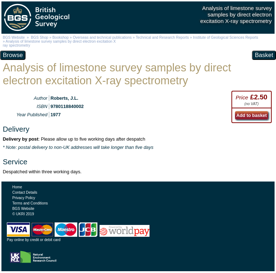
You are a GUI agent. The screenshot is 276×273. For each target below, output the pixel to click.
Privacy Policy (23, 198)
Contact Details (24, 192)
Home (17, 187)
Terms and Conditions (30, 203)
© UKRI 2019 (23, 214)
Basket (264, 55)
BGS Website (14, 37)
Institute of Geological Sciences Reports (225, 37)
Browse (13, 55)
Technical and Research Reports (163, 37)
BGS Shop (39, 37)
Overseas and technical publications (102, 37)
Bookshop (60, 37)
